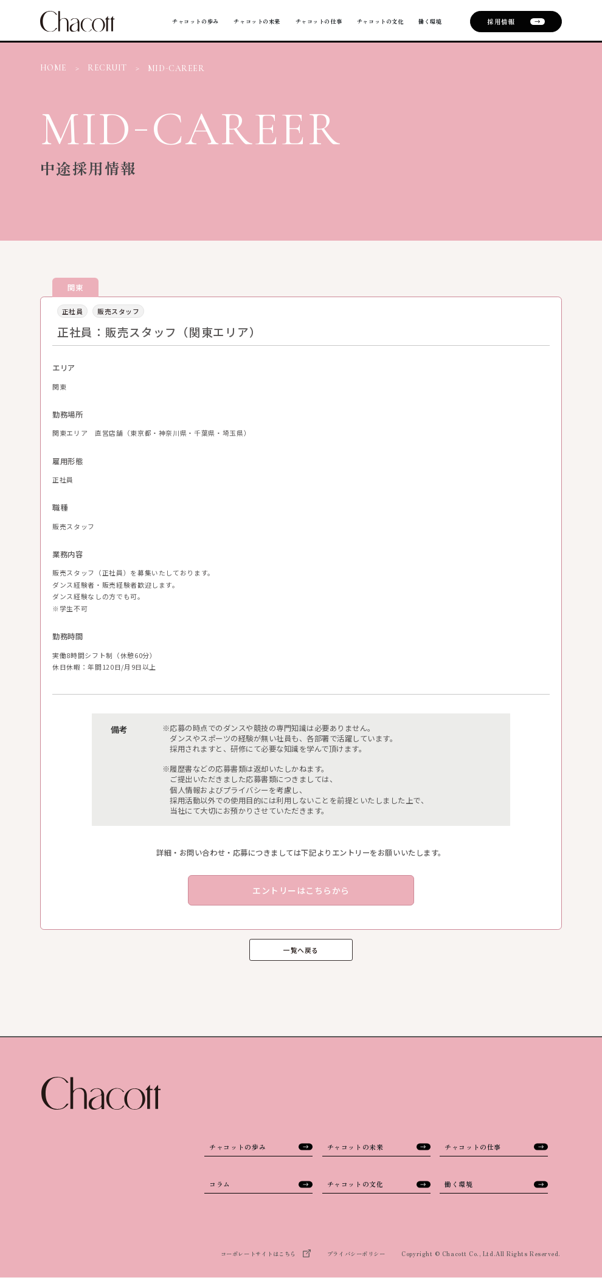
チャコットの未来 (226, 21)
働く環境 (427, 21)
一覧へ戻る (301, 950)
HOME (53, 68)
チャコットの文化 (370, 21)
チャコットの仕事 (298, 21)
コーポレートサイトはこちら (266, 1254)
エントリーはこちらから (301, 890)
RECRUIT (107, 68)
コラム (261, 1184)
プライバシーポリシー (356, 1253)
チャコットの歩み (154, 21)
